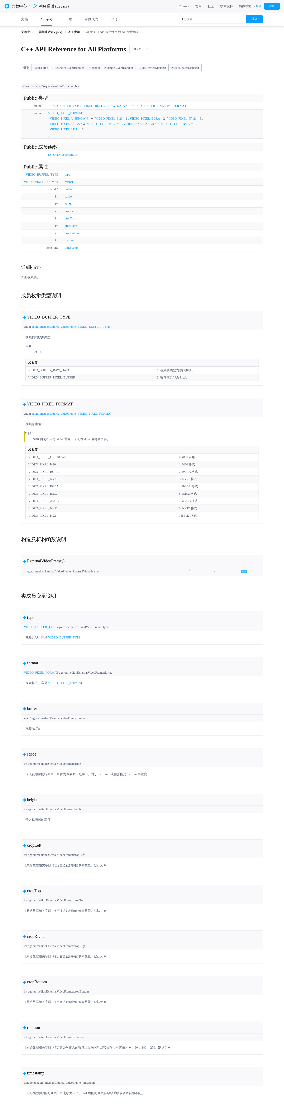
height (69, 203)
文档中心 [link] (27, 32)
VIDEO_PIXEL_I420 (108, 118)
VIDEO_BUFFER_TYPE (64, 105)
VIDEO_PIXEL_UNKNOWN (69, 118)
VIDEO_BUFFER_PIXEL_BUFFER (155, 105)
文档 (24, 19)
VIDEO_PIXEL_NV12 (176, 123)
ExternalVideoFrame (61, 154)
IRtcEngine (41, 67)
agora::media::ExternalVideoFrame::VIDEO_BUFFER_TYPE (71, 326)
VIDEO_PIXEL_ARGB (139, 123)
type (67, 174)
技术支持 (226, 6)
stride (68, 196)
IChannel (94, 67)
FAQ (114, 19)
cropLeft (70, 211)
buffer (68, 189)
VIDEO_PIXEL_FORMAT (65, 113)
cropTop (70, 218)
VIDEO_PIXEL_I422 (63, 129)
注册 (272, 6)
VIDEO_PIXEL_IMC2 (101, 123)
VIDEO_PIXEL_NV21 (182, 118)
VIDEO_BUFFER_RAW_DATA (104, 105)
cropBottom (72, 232)
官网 (198, 6)
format (69, 181)
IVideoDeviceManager (185, 67)
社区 (211, 6)
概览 (26, 67)
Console (184, 6)
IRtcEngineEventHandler (68, 67)
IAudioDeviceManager (152, 67)
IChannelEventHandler (118, 67)
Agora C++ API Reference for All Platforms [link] (112, 31)
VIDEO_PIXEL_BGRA (145, 118)
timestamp (71, 247)
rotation (69, 240)
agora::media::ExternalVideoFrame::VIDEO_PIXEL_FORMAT (72, 413)
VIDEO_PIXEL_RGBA (65, 123)
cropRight (71, 225)
